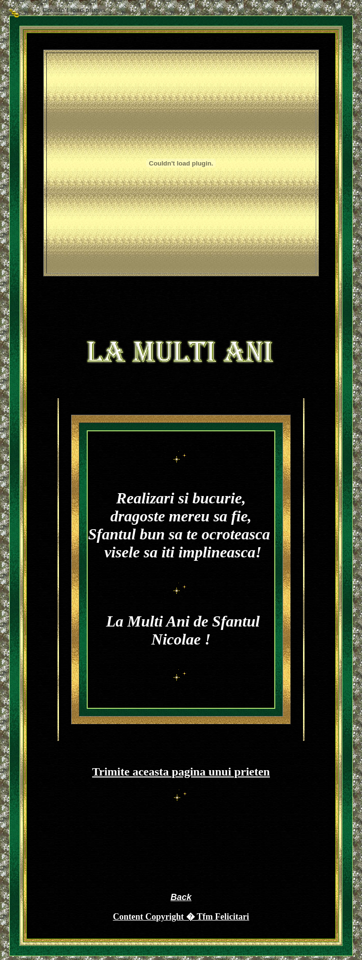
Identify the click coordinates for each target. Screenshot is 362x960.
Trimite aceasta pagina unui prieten (181, 771)
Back (181, 897)
